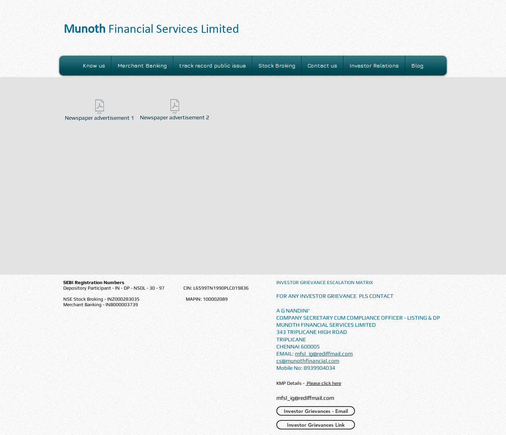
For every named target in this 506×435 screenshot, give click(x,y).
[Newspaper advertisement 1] (99, 111)
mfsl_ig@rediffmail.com (324, 353)
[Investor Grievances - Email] (315, 411)
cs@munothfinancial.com (307, 361)
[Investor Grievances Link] (315, 424)
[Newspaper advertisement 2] (175, 111)
